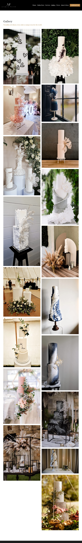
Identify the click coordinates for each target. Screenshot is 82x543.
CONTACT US (75, 5)
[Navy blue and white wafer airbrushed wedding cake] (60, 103)
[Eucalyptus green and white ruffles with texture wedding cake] (60, 196)
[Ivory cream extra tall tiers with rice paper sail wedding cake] (60, 145)
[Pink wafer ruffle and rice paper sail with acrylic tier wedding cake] (21, 110)
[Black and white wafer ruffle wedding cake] (60, 56)
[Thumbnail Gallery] (21, 56)
